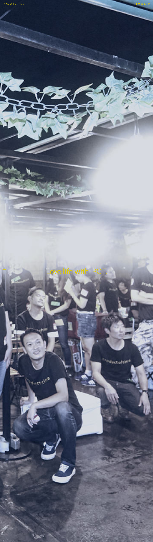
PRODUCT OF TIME (13, 3)
